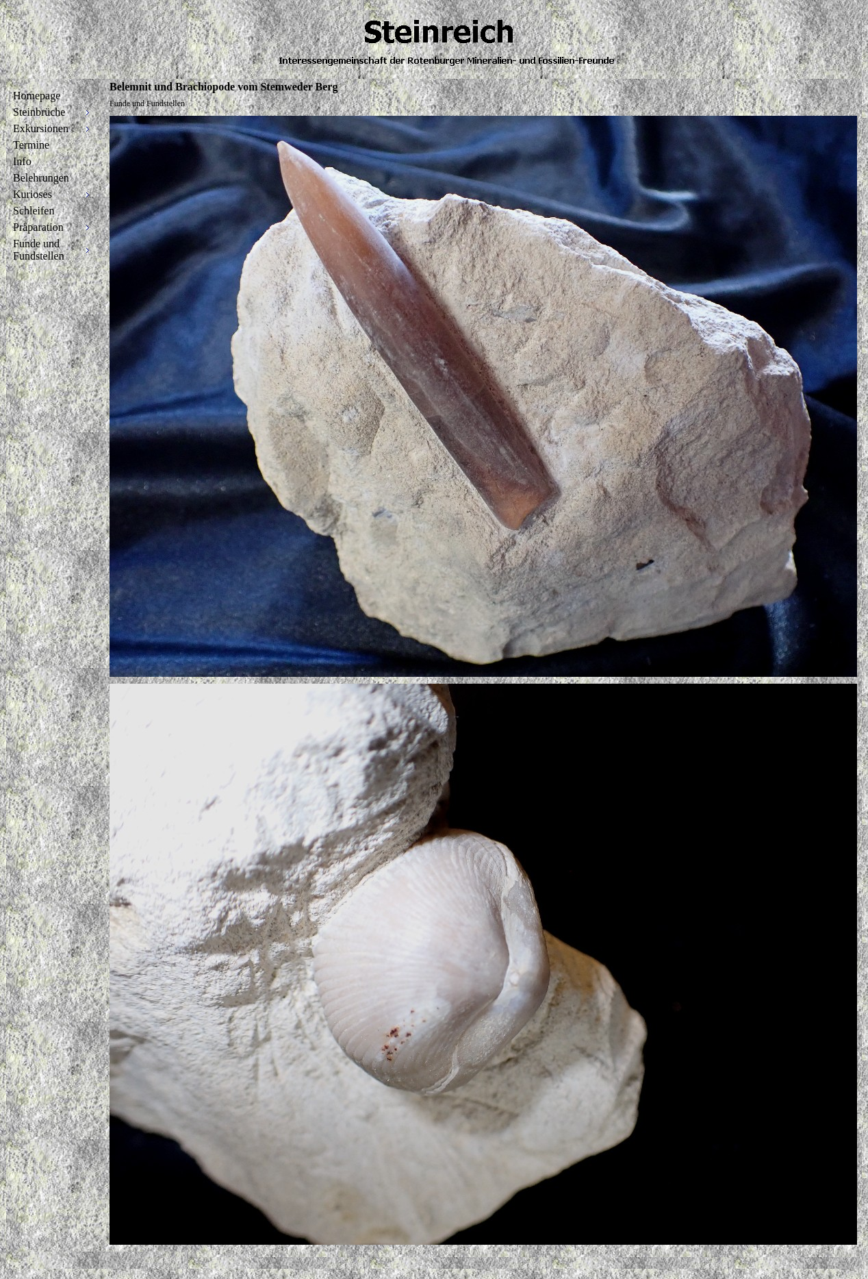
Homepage (36, 95)
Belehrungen (41, 178)
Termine (31, 145)
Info (22, 161)
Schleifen (33, 210)
